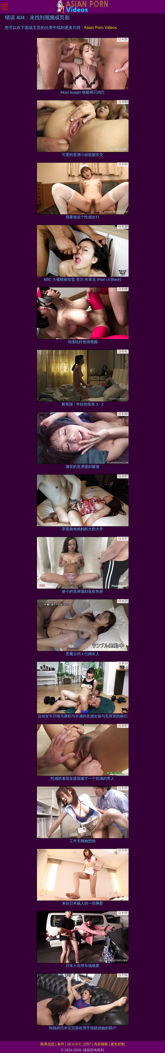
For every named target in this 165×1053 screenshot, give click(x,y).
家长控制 (118, 1044)
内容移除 (101, 1044)
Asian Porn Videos (100, 27)
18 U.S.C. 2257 (79, 1044)
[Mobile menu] (4, 7)
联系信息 (47, 1044)
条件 (60, 1044)
